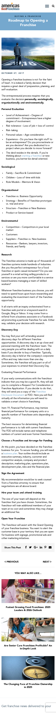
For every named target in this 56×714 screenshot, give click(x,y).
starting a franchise (32, 156)
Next (47, 561)
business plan (10, 453)
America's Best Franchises (10, 6)
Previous (11, 561)
